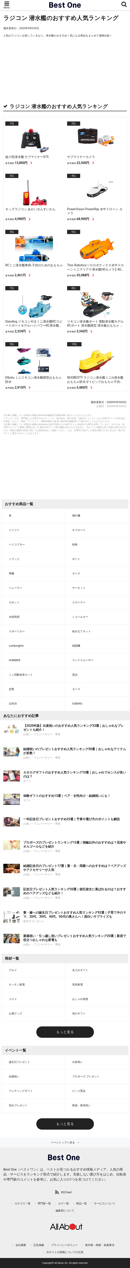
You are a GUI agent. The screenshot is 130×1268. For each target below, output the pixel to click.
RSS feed (66, 1192)
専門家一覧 (44, 1203)
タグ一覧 (63, 1203)
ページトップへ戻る (63, 1142)
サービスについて (104, 1203)
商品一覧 (81, 1203)
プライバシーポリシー (64, 1245)
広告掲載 (38, 1245)
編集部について (65, 1210)
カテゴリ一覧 (23, 1203)
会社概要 (21, 1245)
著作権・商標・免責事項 (99, 1245)
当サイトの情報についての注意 (64, 1252)
